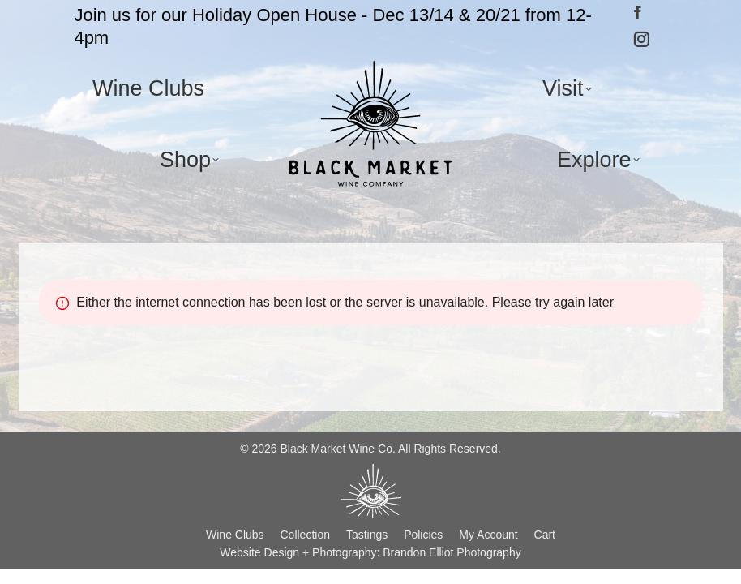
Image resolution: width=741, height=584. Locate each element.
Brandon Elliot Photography (451, 552)
